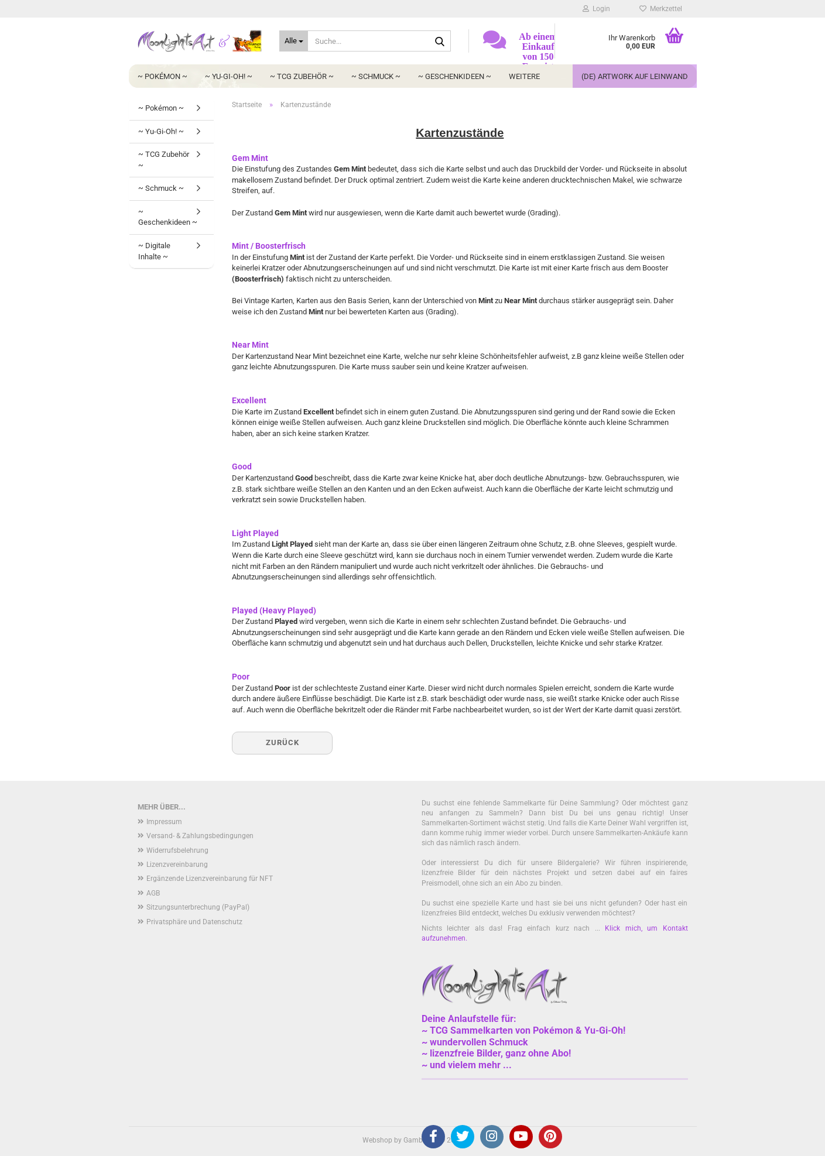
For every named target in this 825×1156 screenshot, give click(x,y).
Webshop (377, 1140)
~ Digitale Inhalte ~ (154, 251)
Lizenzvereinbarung (177, 864)
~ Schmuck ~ (375, 76)
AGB (153, 893)
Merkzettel (660, 9)
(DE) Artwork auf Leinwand (634, 76)
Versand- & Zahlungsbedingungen (200, 836)
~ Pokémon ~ (162, 76)
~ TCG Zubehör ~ (302, 76)
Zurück (282, 742)
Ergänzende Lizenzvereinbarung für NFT (209, 878)
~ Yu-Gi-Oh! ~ (228, 76)
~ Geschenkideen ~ (454, 76)
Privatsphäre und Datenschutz (194, 922)
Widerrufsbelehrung (177, 850)
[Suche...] (293, 41)
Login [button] (596, 9)
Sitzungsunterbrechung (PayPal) (197, 907)
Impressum (164, 822)
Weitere (524, 76)
